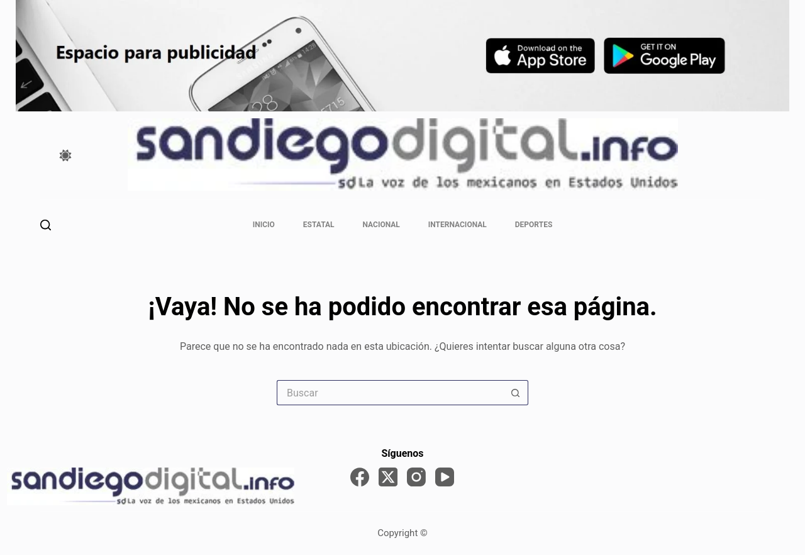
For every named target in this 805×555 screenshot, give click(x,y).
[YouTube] (444, 477)
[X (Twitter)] (388, 477)
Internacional (457, 224)
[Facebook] (359, 477)
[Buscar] (45, 225)
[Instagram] (416, 477)
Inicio (264, 224)
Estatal (319, 224)
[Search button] (515, 392)
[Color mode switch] (65, 155)
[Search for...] (390, 392)
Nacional (381, 224)
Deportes (533, 224)
